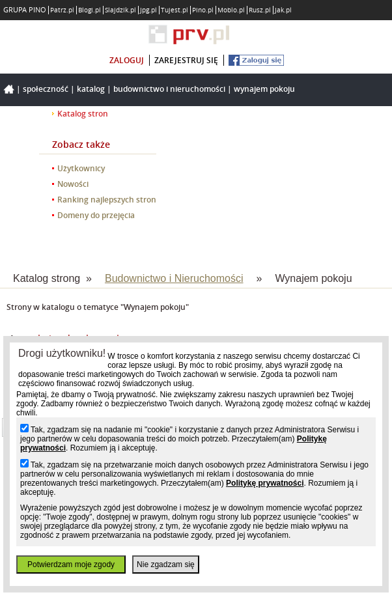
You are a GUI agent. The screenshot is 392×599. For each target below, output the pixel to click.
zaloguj (126, 60)
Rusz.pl (260, 10)
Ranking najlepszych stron (106, 199)
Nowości (73, 183)
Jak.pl (283, 10)
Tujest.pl (174, 10)
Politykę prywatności (264, 483)
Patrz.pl (62, 10)
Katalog (91, 88)
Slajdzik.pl (120, 10)
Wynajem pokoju (264, 88)
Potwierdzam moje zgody (71, 564)
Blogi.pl (89, 10)
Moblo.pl (231, 10)
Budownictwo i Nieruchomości (169, 88)
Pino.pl (203, 10)
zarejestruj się (186, 60)
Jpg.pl (148, 10)
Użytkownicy (81, 168)
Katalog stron (82, 113)
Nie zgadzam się (166, 564)
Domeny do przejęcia (96, 215)
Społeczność (45, 88)
